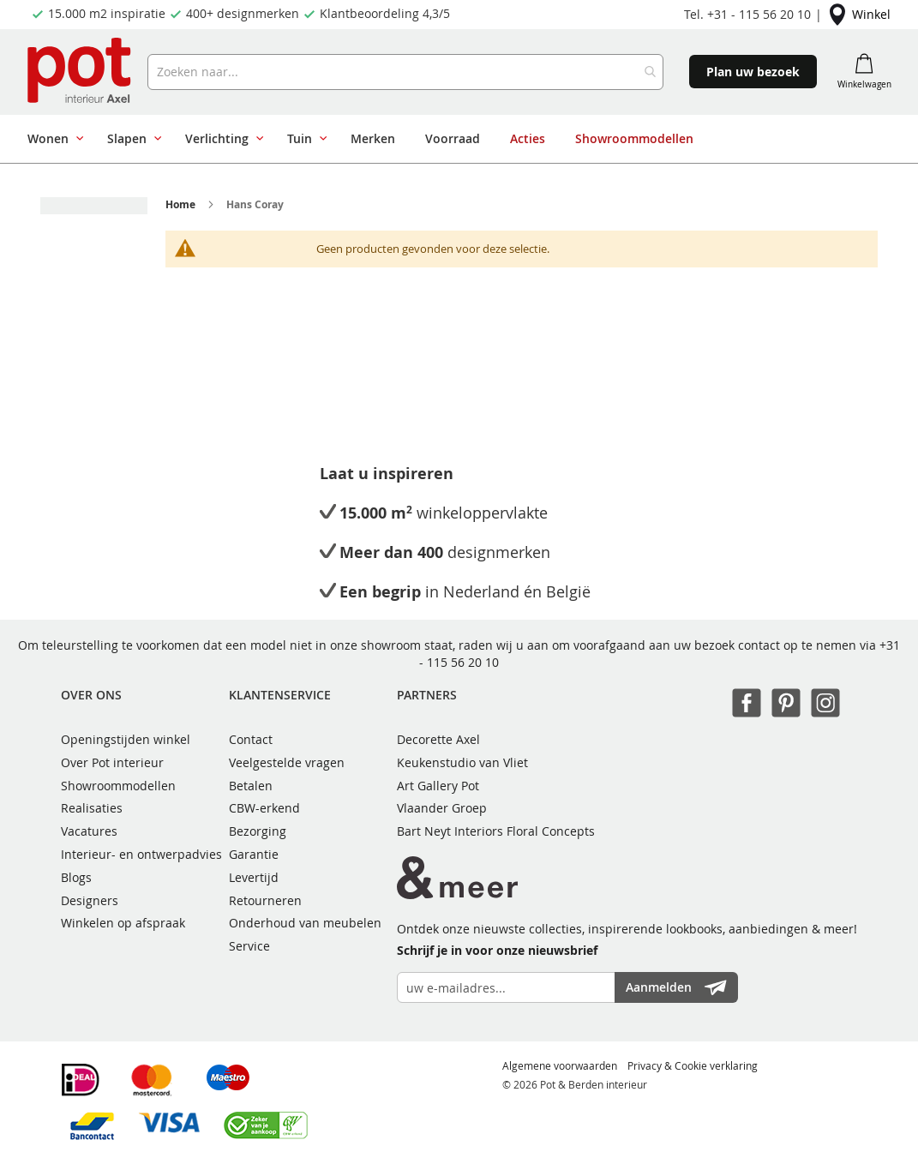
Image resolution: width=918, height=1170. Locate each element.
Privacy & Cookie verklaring (692, 1065)
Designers (89, 900)
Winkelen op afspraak (123, 923)
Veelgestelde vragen (287, 762)
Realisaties (92, 808)
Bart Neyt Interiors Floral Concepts (496, 831)
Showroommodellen (118, 785)
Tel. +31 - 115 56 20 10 (747, 14)
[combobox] (405, 72)
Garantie (254, 854)
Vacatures (89, 831)
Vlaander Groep (442, 808)
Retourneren (265, 900)
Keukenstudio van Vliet (462, 762)
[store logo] (81, 72)
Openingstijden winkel (125, 739)
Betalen (251, 785)
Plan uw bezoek (753, 71)
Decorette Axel (438, 739)
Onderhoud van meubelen (305, 923)
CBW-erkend (264, 808)
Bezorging (257, 831)
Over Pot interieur (112, 762)
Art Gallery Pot (438, 785)
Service (249, 946)
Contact (251, 739)
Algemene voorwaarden (559, 1065)
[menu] (453, 139)
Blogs (76, 877)
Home (180, 204)
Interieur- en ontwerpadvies (141, 854)
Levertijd (254, 877)
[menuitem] (52, 139)
